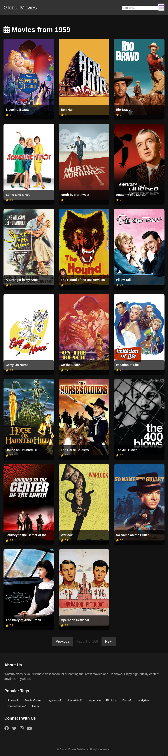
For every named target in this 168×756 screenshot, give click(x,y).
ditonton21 (13, 700)
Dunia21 (127, 700)
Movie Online (33, 700)
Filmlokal (111, 700)
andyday (143, 700)
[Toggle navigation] (161, 7)
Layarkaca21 (55, 700)
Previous (62, 641)
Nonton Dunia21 (17, 706)
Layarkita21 (75, 700)
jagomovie (94, 700)
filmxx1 (36, 706)
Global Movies (20, 8)
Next (108, 641)
